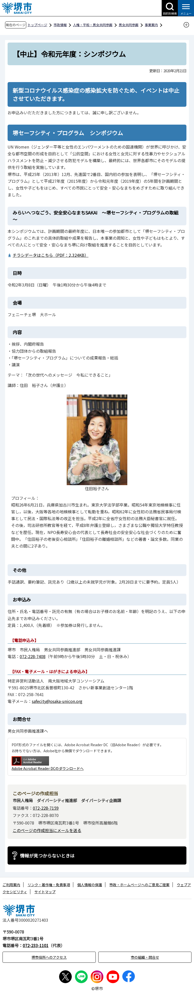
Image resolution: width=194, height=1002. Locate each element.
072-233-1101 (35, 945)
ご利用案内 (11, 884)
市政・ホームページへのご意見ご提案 (139, 884)
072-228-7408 (32, 656)
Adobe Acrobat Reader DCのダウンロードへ (48, 763)
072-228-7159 (46, 808)
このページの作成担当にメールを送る (47, 830)
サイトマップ (45, 891)
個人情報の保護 (89, 884)
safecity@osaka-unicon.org (57, 701)
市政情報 (60, 24)
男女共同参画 (128, 24)
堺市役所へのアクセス (49, 957)
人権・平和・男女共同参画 (92, 24)
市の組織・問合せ (145, 957)
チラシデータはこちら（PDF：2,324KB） (50, 255)
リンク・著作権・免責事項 (49, 884)
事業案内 (151, 24)
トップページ (37, 24)
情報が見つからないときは (47, 855)
